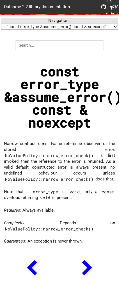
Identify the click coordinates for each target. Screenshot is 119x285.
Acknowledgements (112, 7)
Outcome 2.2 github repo (103, 7)
